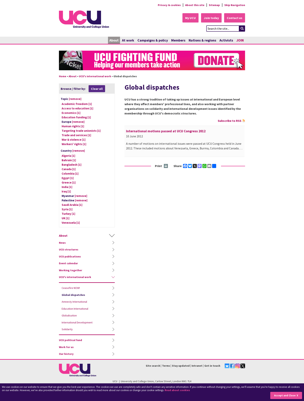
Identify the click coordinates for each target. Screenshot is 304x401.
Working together (70, 270)
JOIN (240, 40)
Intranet (197, 365)
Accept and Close (285, 395)
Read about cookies (177, 390)
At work (128, 40)
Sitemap (214, 5)
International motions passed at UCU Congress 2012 (166, 131)
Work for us (66, 347)
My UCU (190, 18)
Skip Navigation (234, 5)
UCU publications (70, 256)
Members (178, 40)
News (62, 242)
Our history (66, 354)
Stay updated (181, 365)
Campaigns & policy (152, 40)
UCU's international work (95, 76)
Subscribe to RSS (229, 121)
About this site (194, 5)
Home (62, 76)
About (114, 40)
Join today (211, 18)
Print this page (166, 166)
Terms (166, 365)
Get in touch (212, 365)
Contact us (234, 18)
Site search (153, 365)
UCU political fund (70, 340)
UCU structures (68, 249)
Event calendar (68, 263)
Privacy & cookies (169, 5)
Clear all (97, 89)
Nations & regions (202, 40)
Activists (226, 40)
